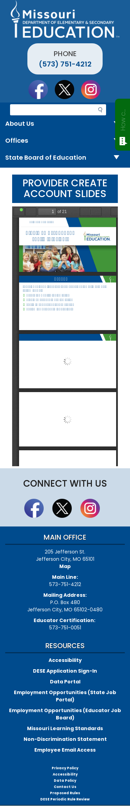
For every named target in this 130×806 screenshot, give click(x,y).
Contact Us (65, 786)
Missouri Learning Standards (65, 728)
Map (65, 566)
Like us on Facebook (41, 89)
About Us (65, 124)
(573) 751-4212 (65, 64)
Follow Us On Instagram (94, 89)
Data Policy (65, 780)
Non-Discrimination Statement (65, 739)
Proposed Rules (65, 793)
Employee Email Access (65, 749)
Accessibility (65, 660)
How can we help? (123, 118)
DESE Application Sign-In (65, 670)
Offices (65, 141)
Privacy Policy (65, 768)
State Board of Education (65, 158)
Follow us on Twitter (67, 89)
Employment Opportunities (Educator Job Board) (65, 714)
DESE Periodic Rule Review (65, 799)
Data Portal (65, 681)
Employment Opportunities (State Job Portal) (65, 696)
